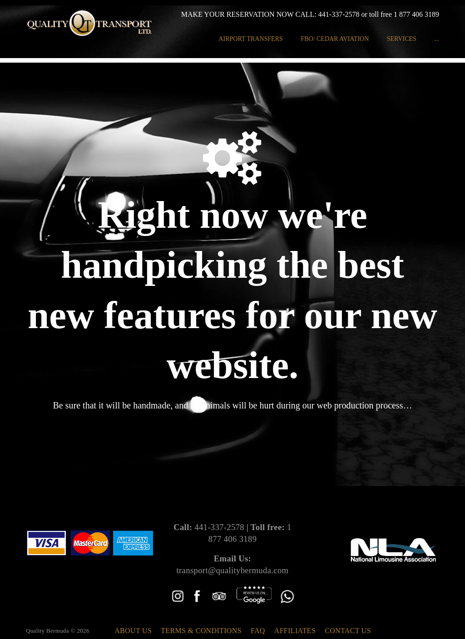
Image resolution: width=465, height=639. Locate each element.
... (436, 38)
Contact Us (348, 630)
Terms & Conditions (201, 630)
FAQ (258, 630)
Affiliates (295, 630)
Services (401, 38)
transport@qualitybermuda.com (233, 570)
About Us (133, 630)
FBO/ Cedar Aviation (335, 38)
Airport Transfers (250, 38)
